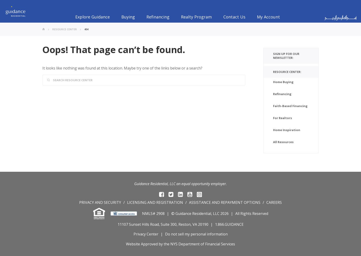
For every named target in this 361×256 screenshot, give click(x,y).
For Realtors (282, 118)
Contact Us (234, 17)
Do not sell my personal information (196, 234)
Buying (128, 17)
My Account (268, 17)
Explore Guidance (92, 17)
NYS (174, 244)
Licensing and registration (155, 202)
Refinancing (157, 17)
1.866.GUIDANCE (229, 224)
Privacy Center (146, 234)
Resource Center (64, 29)
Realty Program (196, 17)
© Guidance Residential (191, 213)
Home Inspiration (286, 130)
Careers (274, 202)
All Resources (283, 142)
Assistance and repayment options (224, 202)
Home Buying (283, 82)
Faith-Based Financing (290, 106)
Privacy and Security (100, 202)
